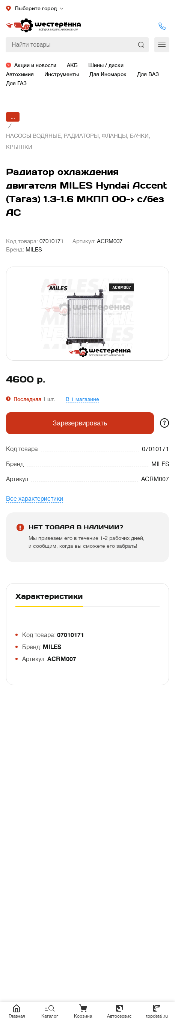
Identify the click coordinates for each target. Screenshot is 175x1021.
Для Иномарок (108, 74)
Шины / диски (106, 65)
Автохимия (20, 74)
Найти (142, 44)
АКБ (72, 65)
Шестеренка (43, 26)
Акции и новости (35, 65)
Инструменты (61, 74)
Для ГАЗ (16, 83)
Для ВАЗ (148, 74)
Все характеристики (34, 498)
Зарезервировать (80, 423)
